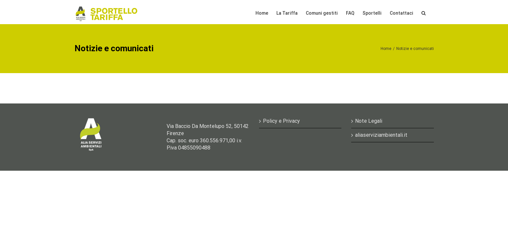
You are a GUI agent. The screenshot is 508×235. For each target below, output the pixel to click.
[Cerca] (432, 12)
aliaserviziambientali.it (381, 135)
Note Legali (368, 121)
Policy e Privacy (281, 121)
